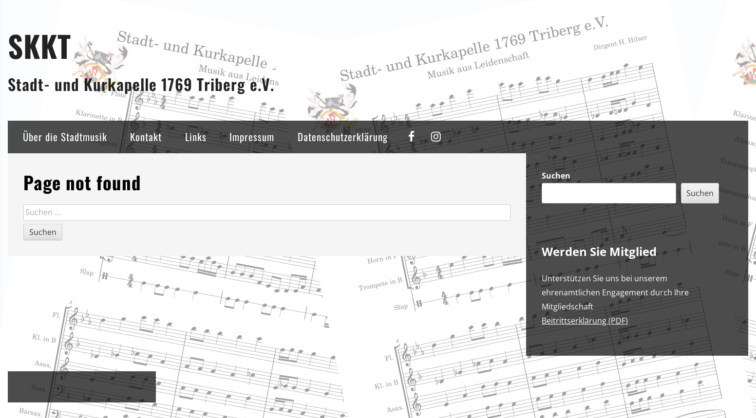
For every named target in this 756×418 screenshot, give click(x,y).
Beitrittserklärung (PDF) (585, 320)
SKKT (39, 45)
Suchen (556, 175)
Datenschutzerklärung (343, 136)
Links (196, 136)
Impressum (251, 136)
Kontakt (146, 136)
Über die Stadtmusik (65, 136)
